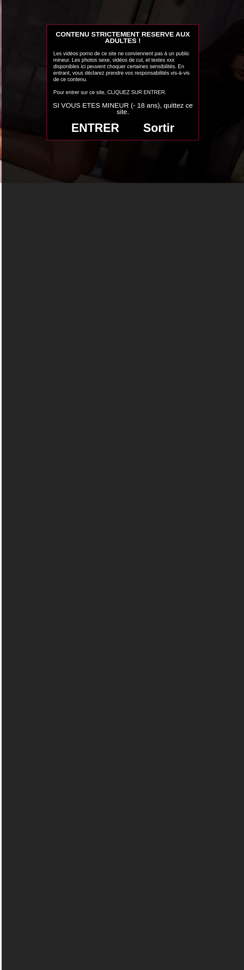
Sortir (158, 128)
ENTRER (95, 128)
